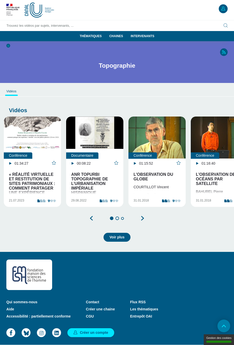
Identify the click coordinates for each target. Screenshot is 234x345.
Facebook (10, 332)
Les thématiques (144, 309)
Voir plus (117, 237)
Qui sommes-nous (21, 302)
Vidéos (11, 91)
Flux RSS (137, 302)
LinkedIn (56, 332)
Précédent (91, 218)
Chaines (116, 36)
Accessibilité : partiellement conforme (38, 316)
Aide (10, 309)
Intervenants (142, 36)
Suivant (142, 218)
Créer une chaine (100, 309)
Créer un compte (94, 332)
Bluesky (26, 332)
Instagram (41, 332)
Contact (92, 302)
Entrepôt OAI (141, 316)
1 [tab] (111, 218)
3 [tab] (122, 218)
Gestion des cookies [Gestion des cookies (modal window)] (218, 339)
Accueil (8, 46)
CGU (90, 316)
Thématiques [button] (90, 36)
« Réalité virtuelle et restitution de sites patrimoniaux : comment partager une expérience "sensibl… (32, 185)
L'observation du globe (153, 176)
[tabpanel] (32, 162)
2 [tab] (117, 218)
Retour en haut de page (223, 326)
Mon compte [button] (223, 8)
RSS (224, 52)
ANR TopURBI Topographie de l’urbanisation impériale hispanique (89, 183)
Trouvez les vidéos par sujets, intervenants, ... (40, 25)
